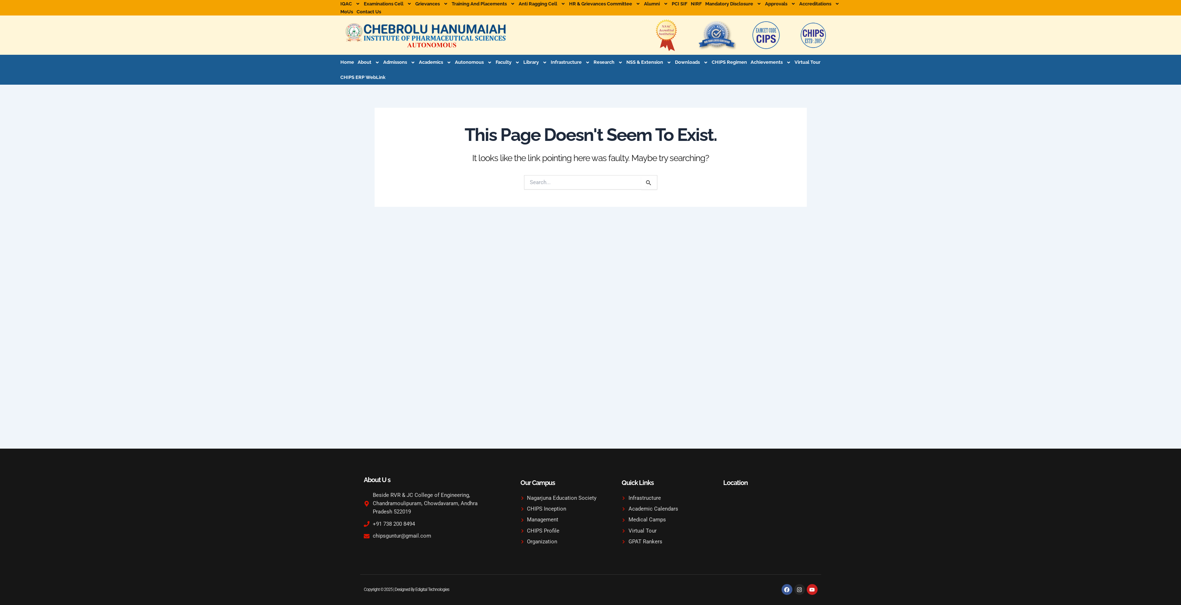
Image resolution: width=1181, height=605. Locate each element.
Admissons (399, 62)
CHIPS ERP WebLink (362, 77)
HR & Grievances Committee (604, 4)
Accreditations (819, 4)
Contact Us (369, 11)
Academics (435, 62)
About (369, 62)
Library (535, 62)
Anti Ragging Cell (542, 4)
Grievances (431, 4)
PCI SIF (679, 3)
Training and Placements (483, 4)
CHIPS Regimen (729, 62)
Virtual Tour (807, 62)
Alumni (656, 4)
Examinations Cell (388, 4)
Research (608, 62)
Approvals (780, 4)
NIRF (696, 3)
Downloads (691, 62)
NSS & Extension (648, 62)
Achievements (771, 62)
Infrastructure (570, 62)
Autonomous (473, 62)
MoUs (346, 11)
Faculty (508, 62)
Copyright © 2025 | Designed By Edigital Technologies (408, 589)
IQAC (350, 4)
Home (347, 62)
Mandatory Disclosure (733, 4)
